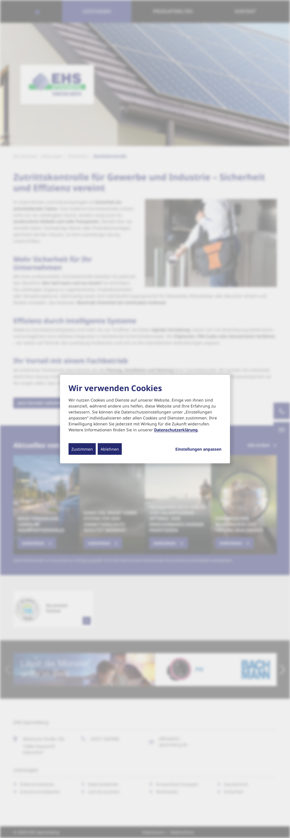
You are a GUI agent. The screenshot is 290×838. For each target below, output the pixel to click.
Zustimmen (82, 449)
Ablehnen (110, 449)
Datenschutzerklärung (176, 429)
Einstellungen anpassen (198, 449)
